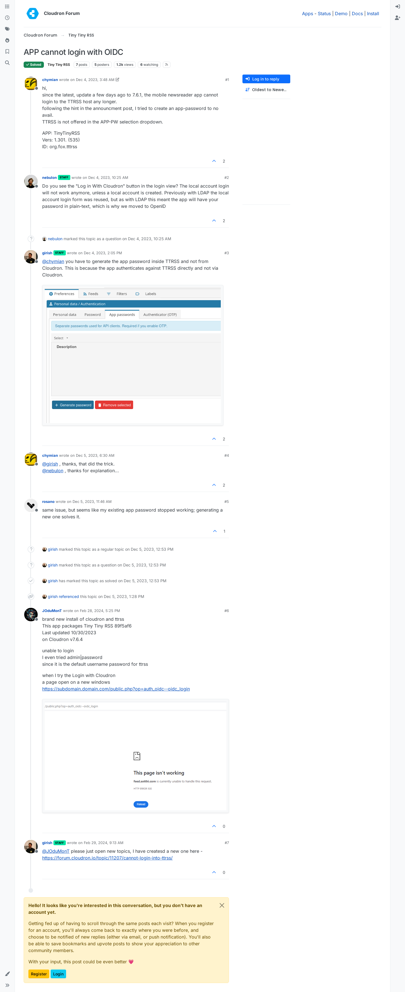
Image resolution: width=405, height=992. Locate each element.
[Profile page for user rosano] (31, 505)
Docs (357, 13)
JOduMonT (52, 610)
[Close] (222, 905)
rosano (48, 501)
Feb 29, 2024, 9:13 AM (103, 842)
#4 (226, 455)
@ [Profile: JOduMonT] (55, 851)
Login (58, 973)
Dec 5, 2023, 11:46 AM (92, 501)
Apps (307, 13)
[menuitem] (398, 6)
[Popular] (7, 40)
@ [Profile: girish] (50, 464)
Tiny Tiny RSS (59, 64)
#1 (227, 79)
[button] (7, 973)
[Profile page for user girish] (31, 257)
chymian (50, 79)
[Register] (398, 18)
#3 (226, 253)
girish (47, 253)
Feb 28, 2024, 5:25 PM (100, 610)
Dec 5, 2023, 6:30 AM (95, 455)
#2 (226, 177)
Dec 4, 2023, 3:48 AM (95, 79)
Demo (341, 13)
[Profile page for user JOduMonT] (31, 614)
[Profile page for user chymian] (31, 83)
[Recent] (7, 18)
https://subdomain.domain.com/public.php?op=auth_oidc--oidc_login (116, 689)
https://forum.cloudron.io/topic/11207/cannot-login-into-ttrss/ (107, 858)
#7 (227, 842)
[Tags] (7, 29)
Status (324, 13)
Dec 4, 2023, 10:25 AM (108, 177)
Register (39, 973)
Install (373, 13)
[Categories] (7, 6)
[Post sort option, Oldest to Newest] (266, 90)
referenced (69, 596)
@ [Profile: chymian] (53, 261)
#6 (226, 610)
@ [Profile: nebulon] (52, 470)
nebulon (49, 177)
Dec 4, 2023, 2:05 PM (103, 253)
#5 (226, 501)
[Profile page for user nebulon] (31, 181)
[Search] (7, 63)
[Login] (398, 6)
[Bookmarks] (7, 51)
